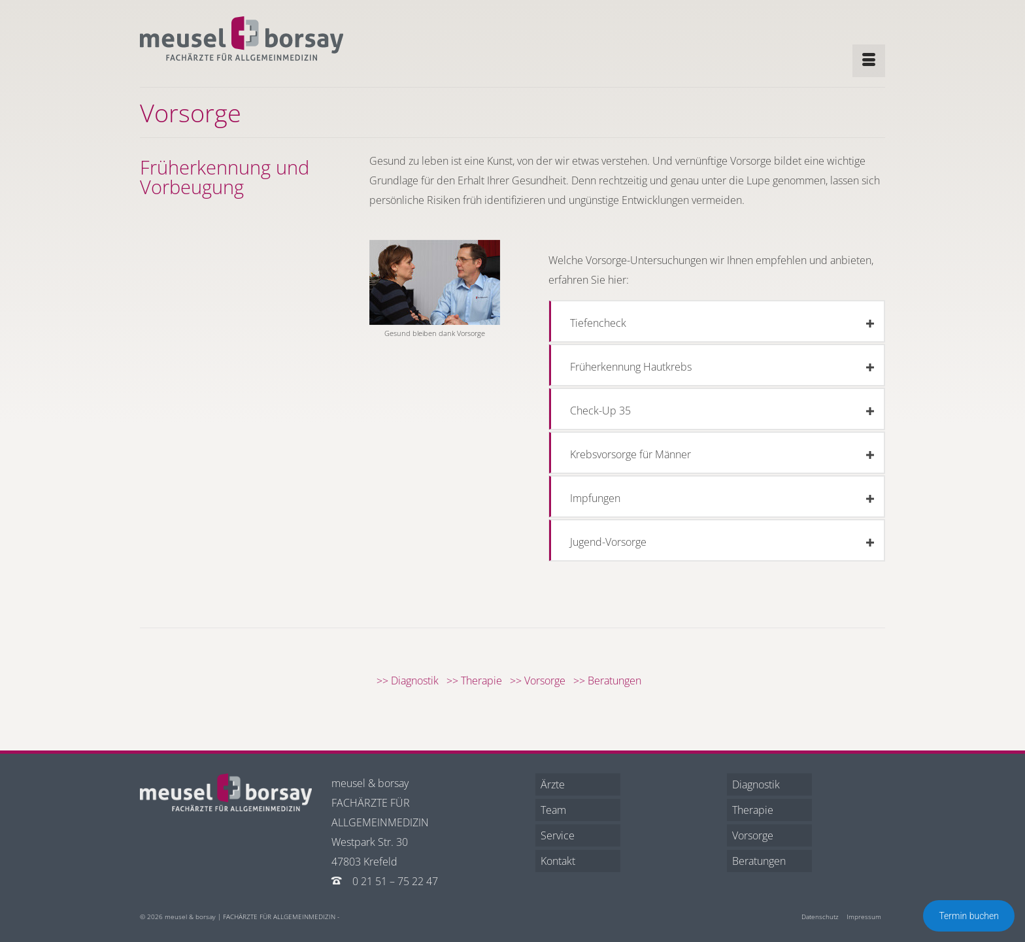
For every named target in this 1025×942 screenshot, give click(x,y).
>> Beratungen (611, 680)
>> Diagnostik (411, 680)
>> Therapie (478, 680)
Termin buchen (969, 916)
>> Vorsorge (541, 680)
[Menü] (868, 60)
